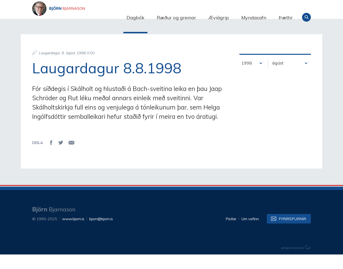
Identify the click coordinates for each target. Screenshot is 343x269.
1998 (247, 77)
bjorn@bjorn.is (101, 233)
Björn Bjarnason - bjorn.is (79, 17)
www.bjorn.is (73, 233)
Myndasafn (253, 17)
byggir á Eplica (296, 261)
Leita (306, 17)
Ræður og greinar (176, 17)
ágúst (277, 77)
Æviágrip (218, 17)
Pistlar (231, 233)
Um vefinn (250, 233)
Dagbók (135, 17)
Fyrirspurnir (292, 233)
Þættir (286, 17)
